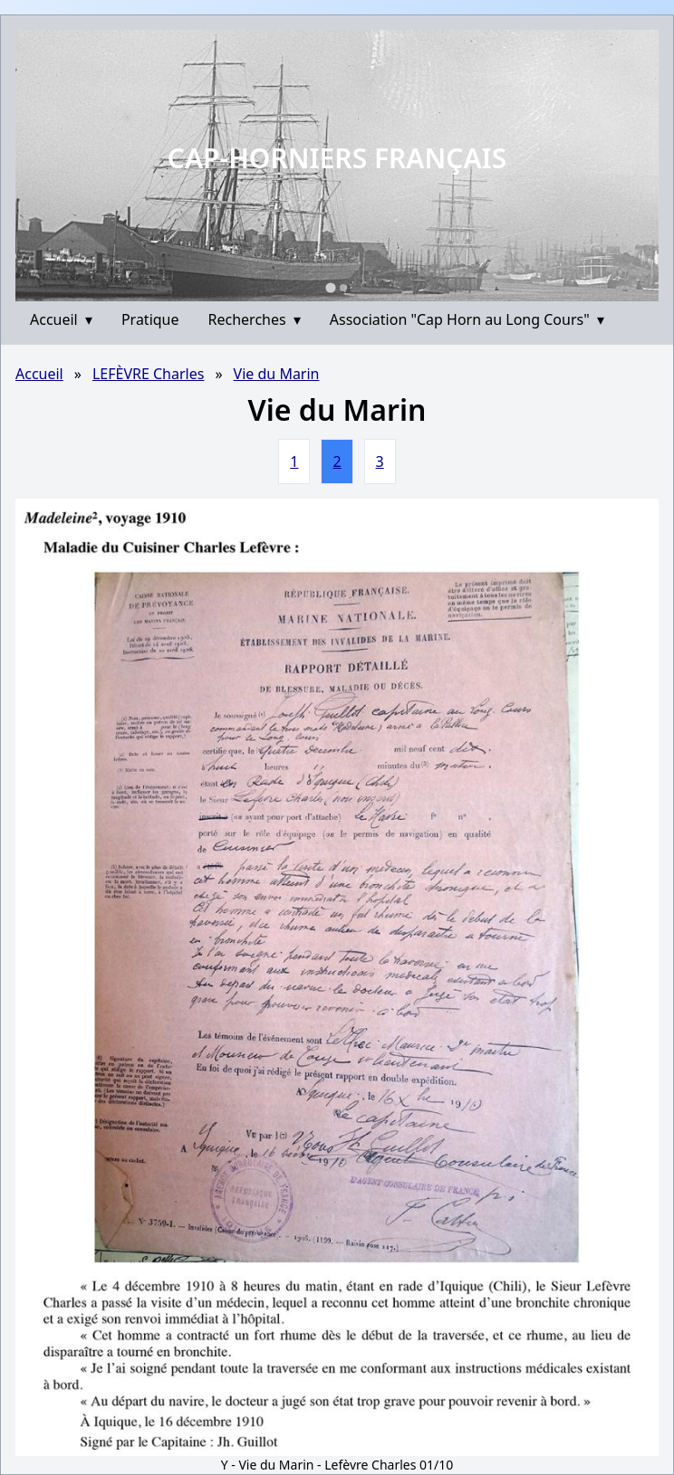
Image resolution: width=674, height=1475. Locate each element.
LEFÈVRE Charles (148, 374)
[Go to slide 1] (330, 287)
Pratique (150, 319)
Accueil (61, 319)
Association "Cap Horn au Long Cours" (467, 319)
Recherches (254, 319)
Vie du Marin (277, 374)
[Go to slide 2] (343, 287)
